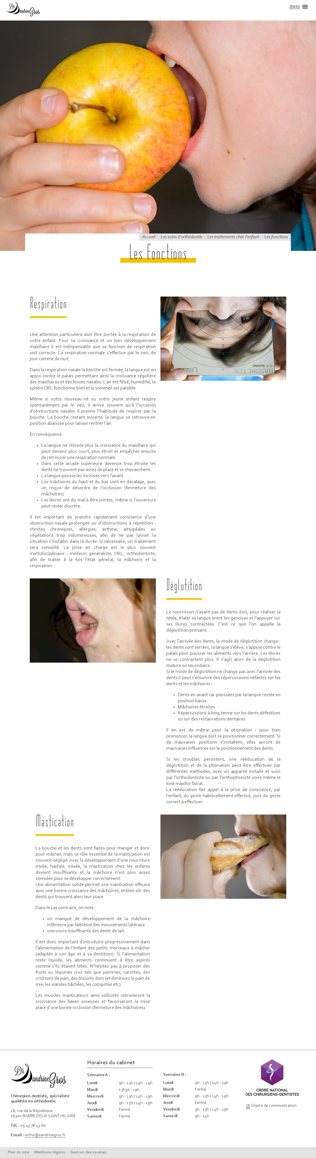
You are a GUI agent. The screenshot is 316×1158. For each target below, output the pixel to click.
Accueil (149, 237)
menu (298, 7)
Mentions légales (49, 1152)
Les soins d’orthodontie (181, 237)
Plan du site (18, 1152)
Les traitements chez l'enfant (233, 237)
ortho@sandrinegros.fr (45, 1135)
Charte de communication (274, 1106)
